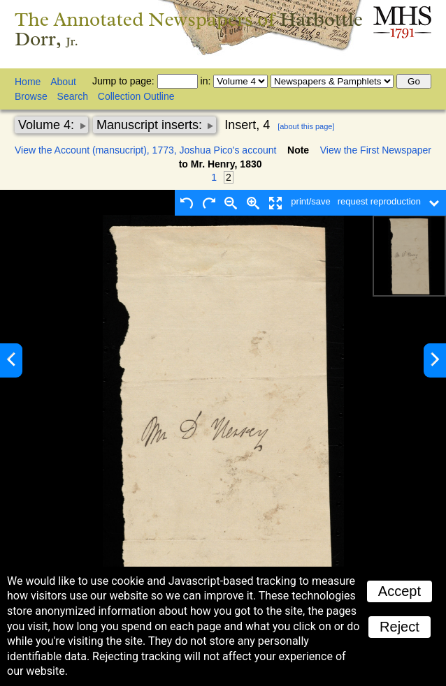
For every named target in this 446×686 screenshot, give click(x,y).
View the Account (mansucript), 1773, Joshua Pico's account (145, 150)
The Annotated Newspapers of (189, 29)
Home (28, 81)
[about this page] (306, 126)
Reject (399, 626)
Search (72, 96)
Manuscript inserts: (151, 125)
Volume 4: (48, 125)
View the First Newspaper (375, 150)
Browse (31, 96)
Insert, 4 (247, 125)
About (63, 81)
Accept (399, 591)
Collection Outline (136, 96)
